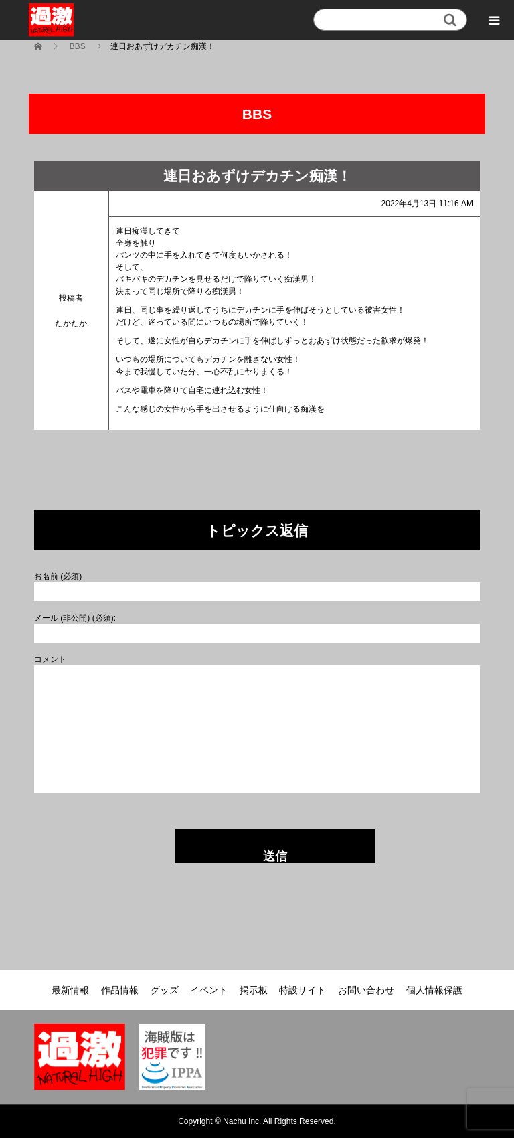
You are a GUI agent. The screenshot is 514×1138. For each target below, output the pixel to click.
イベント (209, 990)
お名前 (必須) (58, 576)
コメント (50, 659)
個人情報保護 (434, 990)
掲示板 (254, 990)
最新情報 (70, 990)
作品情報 (120, 990)
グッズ (165, 990)
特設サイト (302, 990)
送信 (275, 856)
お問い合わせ (366, 990)
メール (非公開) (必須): (75, 618)
